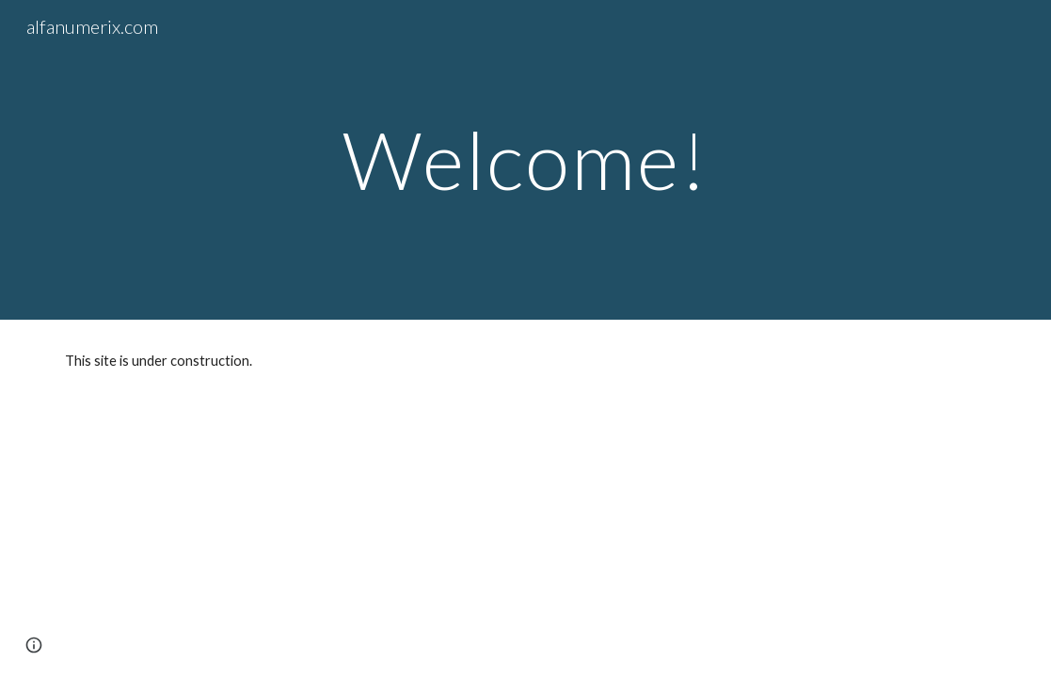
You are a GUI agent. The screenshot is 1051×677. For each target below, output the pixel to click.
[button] (34, 645)
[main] (525, 159)
